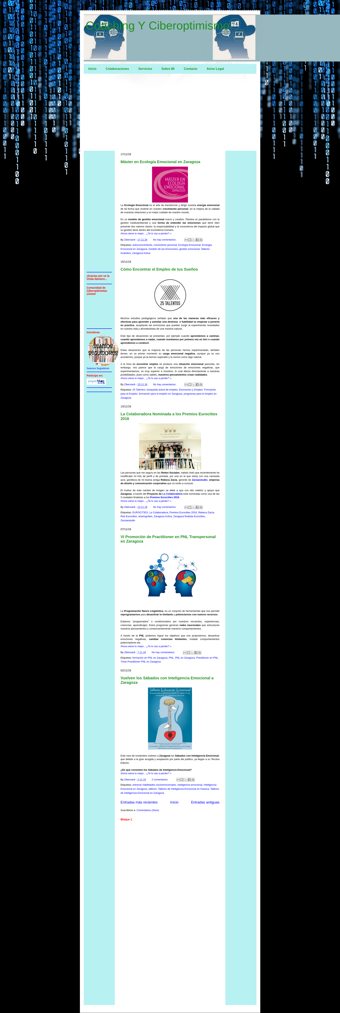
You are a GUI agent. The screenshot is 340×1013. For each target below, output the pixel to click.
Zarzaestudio (200, 479)
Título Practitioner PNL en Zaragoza (141, 661)
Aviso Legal (215, 68)
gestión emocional (189, 249)
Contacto (190, 68)
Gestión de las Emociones (163, 249)
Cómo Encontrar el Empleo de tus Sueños (159, 269)
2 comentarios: (160, 779)
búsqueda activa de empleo (162, 389)
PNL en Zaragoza (185, 657)
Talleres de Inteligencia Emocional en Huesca (183, 788)
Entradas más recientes (139, 802)
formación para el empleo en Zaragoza (160, 393)
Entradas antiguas (205, 802)
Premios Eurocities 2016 (164, 497)
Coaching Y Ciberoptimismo (157, 25)
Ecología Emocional (189, 244)
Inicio (92, 68)
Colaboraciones (117, 68)
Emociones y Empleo (191, 389)
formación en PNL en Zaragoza (149, 657)
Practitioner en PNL (207, 657)
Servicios (145, 68)
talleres (153, 788)
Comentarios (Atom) (148, 810)
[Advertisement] (170, 113)
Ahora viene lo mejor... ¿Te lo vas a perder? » (146, 233)
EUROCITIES (140, 512)
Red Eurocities (129, 516)
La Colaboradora (172, 493)
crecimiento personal (165, 244)
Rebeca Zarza (206, 512)
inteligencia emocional (189, 784)
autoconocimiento (142, 244)
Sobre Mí (168, 68)
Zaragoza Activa (141, 253)
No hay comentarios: (165, 239)
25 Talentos (138, 389)
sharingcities (145, 516)
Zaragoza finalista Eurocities (189, 516)
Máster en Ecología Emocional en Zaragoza (160, 162)
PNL (171, 657)
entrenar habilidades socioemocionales (154, 784)
